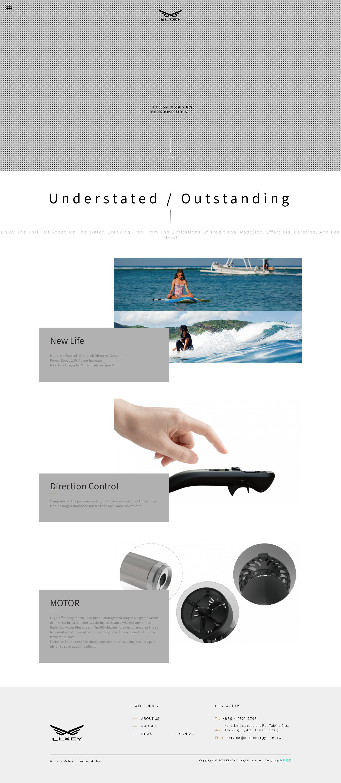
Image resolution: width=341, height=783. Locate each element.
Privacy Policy (62, 761)
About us (150, 719)
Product (150, 726)
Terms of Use (89, 761)
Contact (187, 734)
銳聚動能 (285, 760)
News (146, 734)
